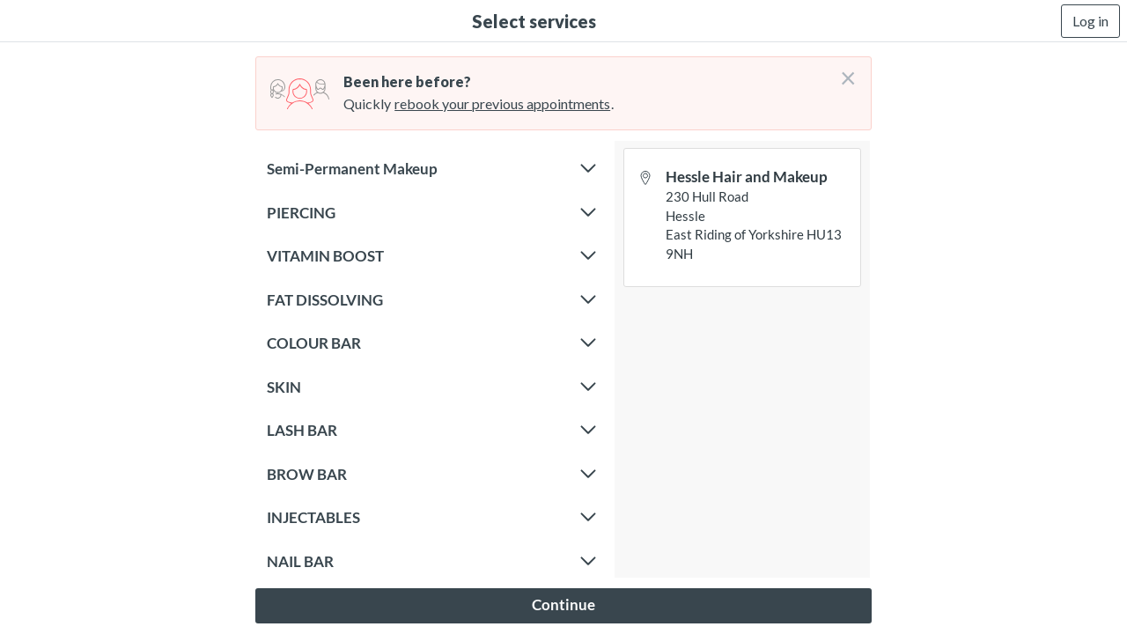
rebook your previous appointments (502, 103)
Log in (1090, 20)
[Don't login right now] (843, 71)
